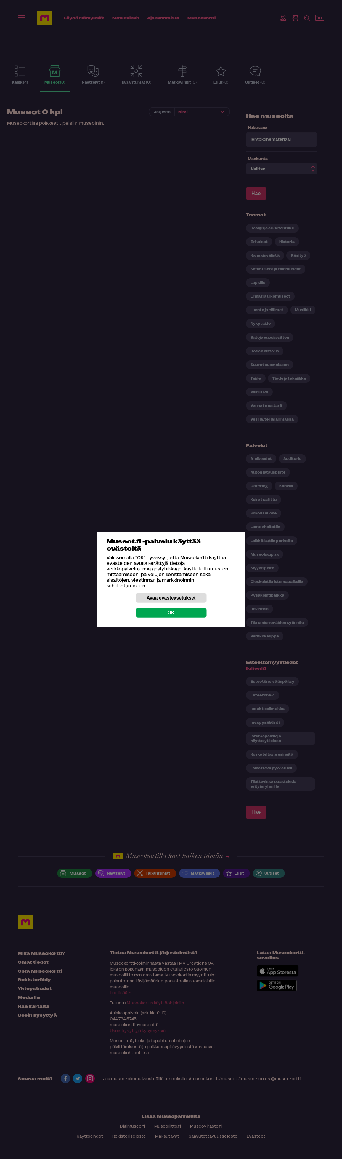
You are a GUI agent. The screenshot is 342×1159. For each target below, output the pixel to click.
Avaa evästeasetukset (171, 597)
